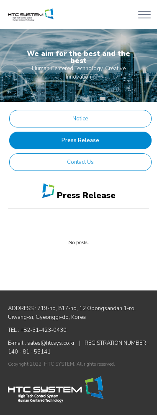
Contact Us (80, 162)
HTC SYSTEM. (59, 364)
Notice (80, 118)
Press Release (80, 140)
